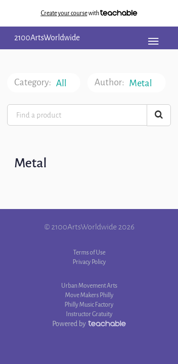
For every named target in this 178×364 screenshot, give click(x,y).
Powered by (89, 323)
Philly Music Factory (89, 304)
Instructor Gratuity (89, 314)
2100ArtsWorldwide (47, 38)
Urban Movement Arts (89, 286)
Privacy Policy (89, 262)
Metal (141, 83)
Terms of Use (89, 252)
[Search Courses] (159, 115)
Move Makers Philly (89, 295)
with (89, 13)
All (62, 83)
